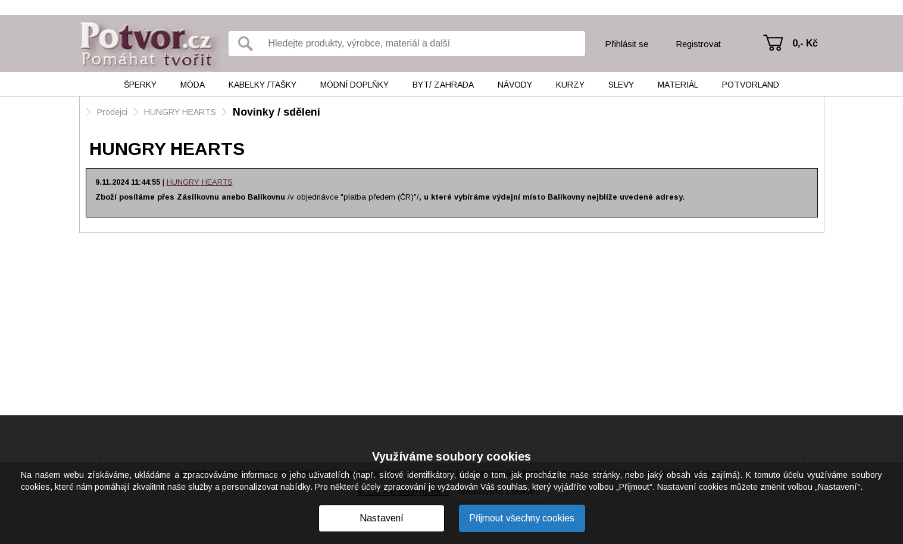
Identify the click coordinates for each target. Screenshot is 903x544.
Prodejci (112, 112)
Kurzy (570, 84)
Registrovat (698, 44)
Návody (515, 84)
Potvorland (750, 84)
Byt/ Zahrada (443, 84)
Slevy (621, 84)
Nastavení (382, 518)
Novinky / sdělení (276, 112)
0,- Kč (805, 43)
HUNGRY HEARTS (180, 112)
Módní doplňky (354, 84)
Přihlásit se (626, 44)
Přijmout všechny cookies (521, 518)
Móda (192, 84)
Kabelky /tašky (262, 84)
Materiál (678, 84)
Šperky (140, 84)
